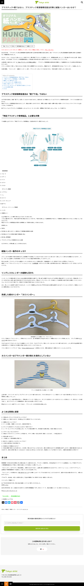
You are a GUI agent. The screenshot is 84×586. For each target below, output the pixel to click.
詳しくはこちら (49, 50)
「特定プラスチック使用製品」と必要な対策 (14, 79)
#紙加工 (7, 509)
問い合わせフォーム (23, 472)
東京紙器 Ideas (21, 46)
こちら (6, 485)
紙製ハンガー (30, 46)
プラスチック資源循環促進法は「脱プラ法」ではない (16, 77)
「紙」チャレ (5, 46)
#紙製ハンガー (13, 509)
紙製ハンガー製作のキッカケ (10, 80)
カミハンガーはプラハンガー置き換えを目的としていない (17, 85)
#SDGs (3, 509)
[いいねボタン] (41, 549)
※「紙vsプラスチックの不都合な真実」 (26, 62)
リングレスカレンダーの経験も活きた (12, 82)
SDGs (13, 46)
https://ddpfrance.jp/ (28, 348)
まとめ (5, 88)
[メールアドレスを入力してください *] (42, 523)
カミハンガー (20, 509)
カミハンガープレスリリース (10, 490)
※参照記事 (35, 263)
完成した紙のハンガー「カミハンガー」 (13, 83)
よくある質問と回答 (8, 87)
